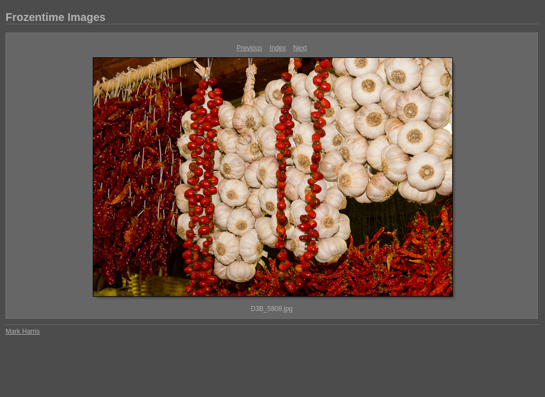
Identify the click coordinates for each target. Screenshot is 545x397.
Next (300, 48)
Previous (249, 48)
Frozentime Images (55, 17)
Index (277, 48)
